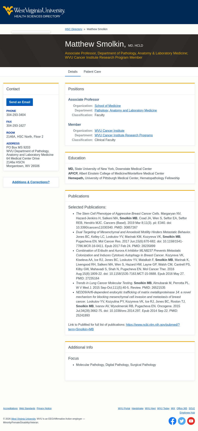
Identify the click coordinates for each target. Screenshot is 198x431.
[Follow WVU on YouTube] (191, 421)
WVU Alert (150, 408)
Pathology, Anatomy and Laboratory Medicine (126, 110)
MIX (173, 408)
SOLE (192, 408)
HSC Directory (73, 29)
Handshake (137, 408)
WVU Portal (124, 408)
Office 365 (182, 408)
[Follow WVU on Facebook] (172, 421)
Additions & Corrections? (31, 182)
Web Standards (27, 408)
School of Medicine (108, 105)
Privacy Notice (44, 408)
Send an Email (19, 102)
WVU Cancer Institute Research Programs (124, 135)
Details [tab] (73, 71)
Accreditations (10, 408)
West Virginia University (23, 419)
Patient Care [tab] (92, 71)
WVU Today (163, 408)
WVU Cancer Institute (109, 130)
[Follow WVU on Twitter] (182, 421)
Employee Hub (187, 412)
